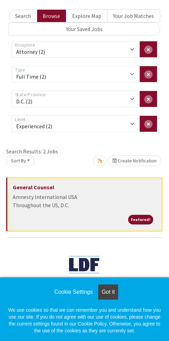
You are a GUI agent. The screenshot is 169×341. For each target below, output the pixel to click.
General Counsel (33, 187)
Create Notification (135, 161)
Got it (108, 292)
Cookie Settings (73, 292)
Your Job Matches (133, 15)
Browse (51, 15)
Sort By (18, 161)
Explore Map (86, 15)
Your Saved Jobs (84, 29)
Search (23, 15)
